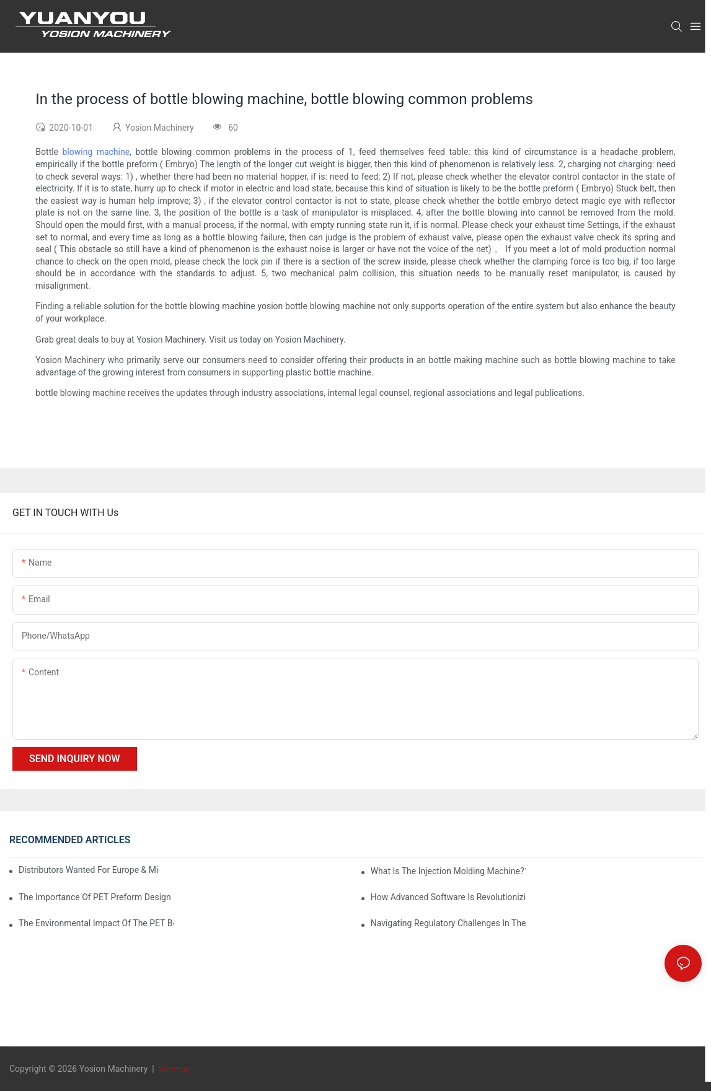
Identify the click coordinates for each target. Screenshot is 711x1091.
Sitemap (173, 1069)
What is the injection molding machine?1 (448, 871)
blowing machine (96, 152)
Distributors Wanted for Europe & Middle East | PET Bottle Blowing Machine (89, 870)
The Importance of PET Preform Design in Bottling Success (96, 897)
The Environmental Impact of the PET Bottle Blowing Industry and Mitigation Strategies (96, 923)
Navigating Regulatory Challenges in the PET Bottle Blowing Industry (448, 923)
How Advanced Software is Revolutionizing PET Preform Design (448, 897)
